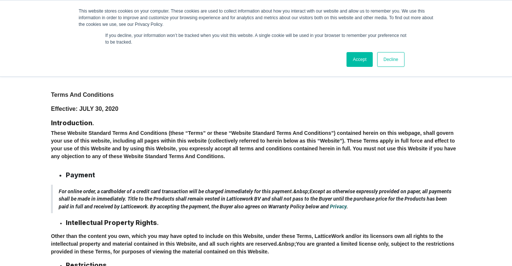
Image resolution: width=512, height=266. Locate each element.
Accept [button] (359, 59)
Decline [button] (390, 59)
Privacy (338, 206)
